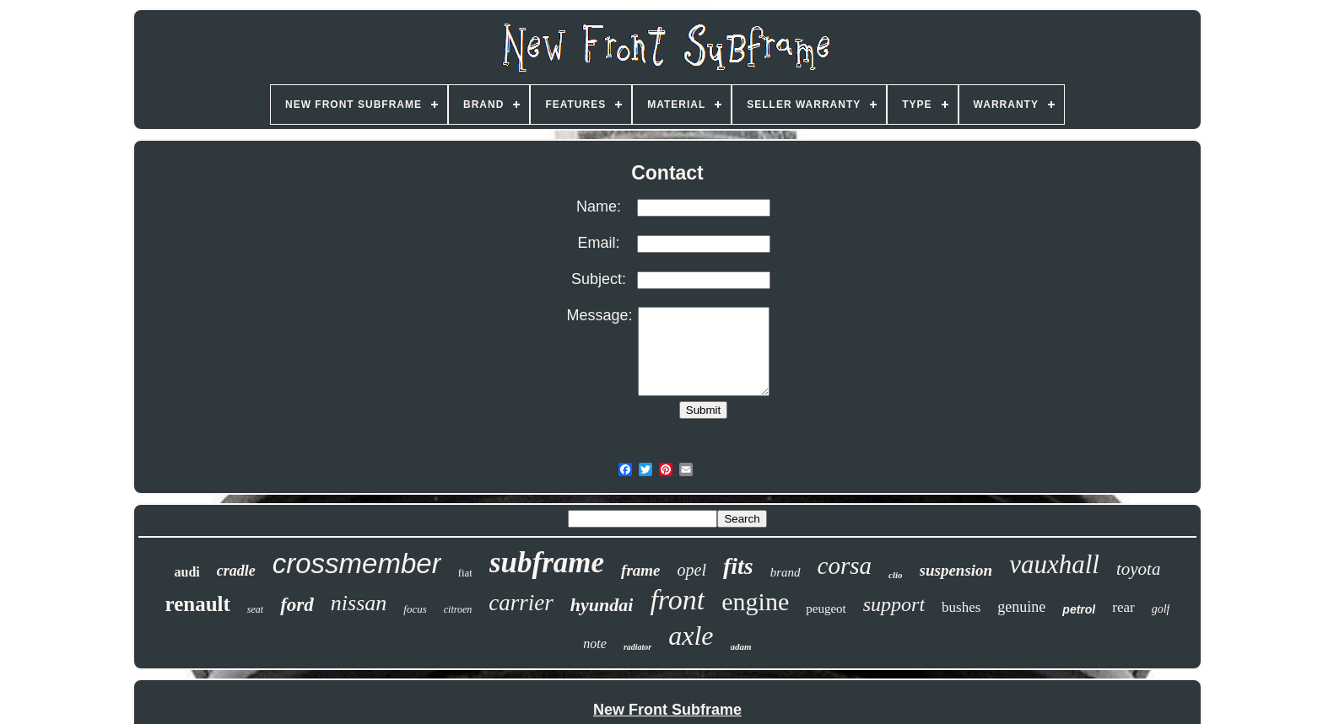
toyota (1138, 569)
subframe (546, 562)
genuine (1021, 606)
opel (692, 569)
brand (785, 572)
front (677, 599)
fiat (465, 572)
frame (640, 570)
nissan (358, 603)
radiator (637, 647)
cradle (236, 570)
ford (297, 604)
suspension (956, 570)
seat (255, 609)
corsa (845, 565)
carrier (521, 602)
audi (187, 572)
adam (741, 646)
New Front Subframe (667, 709)
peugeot (825, 608)
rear (1123, 607)
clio (895, 575)
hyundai (602, 604)
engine (755, 601)
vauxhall (1054, 564)
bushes (961, 607)
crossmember (357, 563)
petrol (1078, 609)
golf (1161, 609)
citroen (458, 609)
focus (414, 609)
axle (690, 635)
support (894, 604)
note (595, 643)
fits (738, 566)
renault (197, 604)
